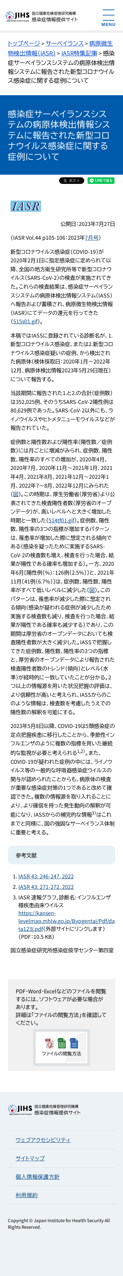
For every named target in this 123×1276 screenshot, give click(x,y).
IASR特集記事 (79, 53)
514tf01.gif (61, 520)
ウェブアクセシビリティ (43, 1140)
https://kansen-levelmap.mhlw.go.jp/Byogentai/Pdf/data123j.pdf (66, 921)
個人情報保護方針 (38, 1176)
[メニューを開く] (109, 17)
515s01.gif (25, 321)
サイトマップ (30, 1158)
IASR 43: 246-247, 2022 (46, 876)
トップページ (24, 43)
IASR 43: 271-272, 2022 (46, 887)
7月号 (91, 237)
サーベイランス (65, 43)
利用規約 (27, 1195)
